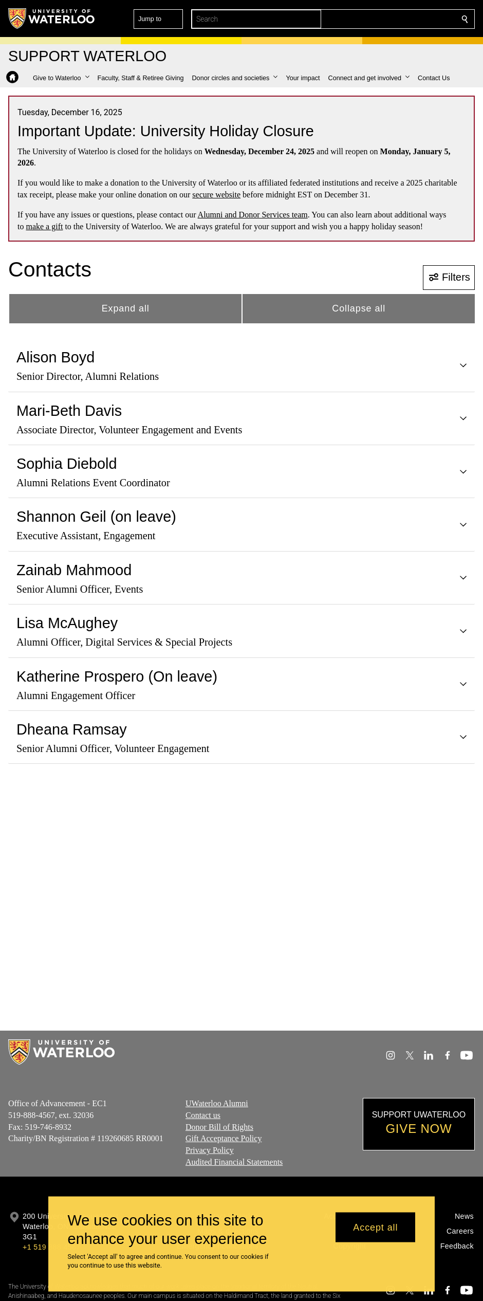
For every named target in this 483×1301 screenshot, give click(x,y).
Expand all (126, 308)
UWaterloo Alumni (216, 1103)
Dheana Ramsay (71, 729)
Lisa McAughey (67, 623)
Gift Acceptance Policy (223, 1138)
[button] (390, 19)
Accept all (375, 1227)
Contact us (202, 1115)
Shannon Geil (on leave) (96, 516)
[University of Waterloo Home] (52, 18)
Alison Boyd (55, 357)
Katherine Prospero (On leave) (116, 676)
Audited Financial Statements (234, 1162)
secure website (216, 194)
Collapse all (358, 308)
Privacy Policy (209, 1150)
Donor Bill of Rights (219, 1126)
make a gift (44, 226)
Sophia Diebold (66, 463)
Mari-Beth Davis (69, 410)
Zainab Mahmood (74, 570)
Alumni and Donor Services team (253, 214)
